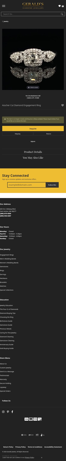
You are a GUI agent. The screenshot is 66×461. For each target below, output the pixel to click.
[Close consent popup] (41, 457)
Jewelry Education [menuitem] (6, 305)
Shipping (17, 134)
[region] (33, 59)
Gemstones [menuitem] (4, 267)
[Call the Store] (5, 213)
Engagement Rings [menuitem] (7, 255)
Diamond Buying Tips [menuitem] (7, 313)
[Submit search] (62, 14)
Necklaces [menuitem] (3, 278)
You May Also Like (33, 157)
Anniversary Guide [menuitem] (6, 344)
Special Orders (5, 391)
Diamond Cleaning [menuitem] (6, 337)
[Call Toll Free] (5, 216)
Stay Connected (15, 175)
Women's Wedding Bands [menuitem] (9, 263)
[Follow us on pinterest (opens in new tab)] (8, 412)
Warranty (3, 379)
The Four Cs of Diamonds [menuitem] (9, 309)
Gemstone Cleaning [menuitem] (7, 341)
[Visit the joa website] (43, 435)
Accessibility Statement (53, 447)
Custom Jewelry (5, 368)
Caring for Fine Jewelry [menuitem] (8, 333)
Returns (48, 134)
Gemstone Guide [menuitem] (6, 325)
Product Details (33, 152)
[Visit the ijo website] (31, 435)
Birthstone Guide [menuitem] (6, 321)
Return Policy (8, 447)
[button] (59, 6)
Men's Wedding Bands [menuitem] (8, 259)
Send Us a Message (7, 371)
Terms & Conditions (35, 447)
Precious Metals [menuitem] (5, 329)
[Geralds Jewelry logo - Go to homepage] (33, 6)
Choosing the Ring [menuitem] (6, 317)
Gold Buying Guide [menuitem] (7, 348)
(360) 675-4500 (33, 98)
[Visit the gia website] (23, 435)
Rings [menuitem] (2, 270)
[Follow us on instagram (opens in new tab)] (3, 412)
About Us (3, 364)
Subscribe (52, 185)
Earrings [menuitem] (3, 274)
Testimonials (4, 375)
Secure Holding (5, 383)
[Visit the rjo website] (37, 435)
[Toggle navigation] (3, 6)
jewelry (6, 21)
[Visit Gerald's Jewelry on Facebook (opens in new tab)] (12, 412)
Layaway (3, 387)
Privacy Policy (20, 447)
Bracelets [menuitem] (3, 282)
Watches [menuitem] (3, 286)
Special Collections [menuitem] (6, 290)
